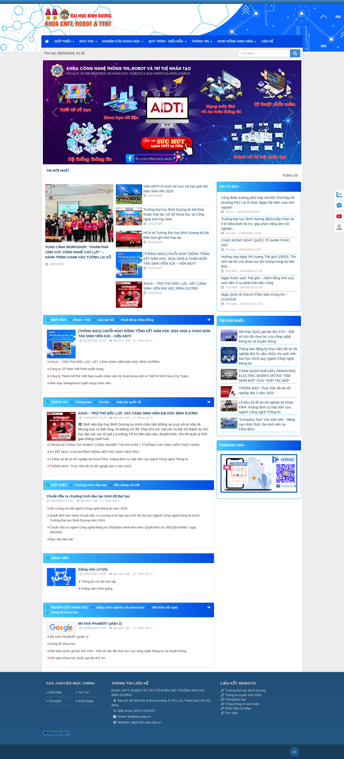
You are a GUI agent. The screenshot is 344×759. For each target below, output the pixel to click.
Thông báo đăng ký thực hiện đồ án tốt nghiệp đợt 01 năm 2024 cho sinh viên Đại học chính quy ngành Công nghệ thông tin (268, 356)
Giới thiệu (55, 692)
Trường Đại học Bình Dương (245, 690)
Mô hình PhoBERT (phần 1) (69, 637)
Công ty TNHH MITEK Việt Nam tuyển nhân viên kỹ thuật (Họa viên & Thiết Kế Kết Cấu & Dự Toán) (119, 376)
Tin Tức (83, 692)
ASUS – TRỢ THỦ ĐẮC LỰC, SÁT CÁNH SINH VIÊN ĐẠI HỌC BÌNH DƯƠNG (105, 362)
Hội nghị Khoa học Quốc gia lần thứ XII (77, 658)
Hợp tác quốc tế (128, 402)
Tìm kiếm (55, 701)
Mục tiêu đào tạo (61, 539)
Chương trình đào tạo (91, 485)
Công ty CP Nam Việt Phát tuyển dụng (77, 369)
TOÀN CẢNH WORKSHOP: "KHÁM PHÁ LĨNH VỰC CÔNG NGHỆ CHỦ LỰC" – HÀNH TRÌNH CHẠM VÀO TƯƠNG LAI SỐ (78, 252)
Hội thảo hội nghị (164, 607)
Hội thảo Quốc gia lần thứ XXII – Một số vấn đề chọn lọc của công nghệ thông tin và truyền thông (118, 651)
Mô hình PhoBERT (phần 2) (100, 623)
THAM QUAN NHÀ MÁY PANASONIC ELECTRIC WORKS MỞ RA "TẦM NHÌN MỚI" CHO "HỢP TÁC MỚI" (267, 376)
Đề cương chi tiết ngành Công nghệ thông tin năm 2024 (89, 508)
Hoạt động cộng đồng (137, 320)
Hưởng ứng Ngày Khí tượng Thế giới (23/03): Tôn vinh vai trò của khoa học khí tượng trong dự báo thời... (258, 261)
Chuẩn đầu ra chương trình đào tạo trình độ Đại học (88, 496)
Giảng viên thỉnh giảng (97, 588)
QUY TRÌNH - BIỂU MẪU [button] (167, 42)
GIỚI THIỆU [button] (65, 42)
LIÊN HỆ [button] (267, 41)
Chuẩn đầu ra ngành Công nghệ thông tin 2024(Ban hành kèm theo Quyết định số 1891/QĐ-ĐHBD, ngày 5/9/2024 (123, 530)
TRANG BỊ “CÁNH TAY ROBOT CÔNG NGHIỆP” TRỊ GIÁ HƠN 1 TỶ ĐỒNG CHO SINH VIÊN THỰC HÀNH (124, 445)
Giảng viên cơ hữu (93, 569)
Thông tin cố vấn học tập (98, 581)
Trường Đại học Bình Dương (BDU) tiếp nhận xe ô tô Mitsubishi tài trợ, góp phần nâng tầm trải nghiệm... (257, 224)
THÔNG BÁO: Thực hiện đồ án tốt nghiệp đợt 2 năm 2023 (90, 466)
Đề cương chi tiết (126, 485)
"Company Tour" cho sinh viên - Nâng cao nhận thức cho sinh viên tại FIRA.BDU (267, 424)
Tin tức (104, 402)
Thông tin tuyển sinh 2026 (243, 695)
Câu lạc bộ (106, 320)
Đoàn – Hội (82, 320)
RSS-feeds (86, 701)
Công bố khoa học (64, 612)
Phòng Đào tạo (235, 699)
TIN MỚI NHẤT (57, 171)
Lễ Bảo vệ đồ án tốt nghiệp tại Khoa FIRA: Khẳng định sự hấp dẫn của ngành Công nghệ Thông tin (119, 459)
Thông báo (83, 402)
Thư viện (231, 713)
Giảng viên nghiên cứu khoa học (120, 607)
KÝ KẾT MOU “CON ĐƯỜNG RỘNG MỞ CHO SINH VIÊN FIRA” (95, 452)
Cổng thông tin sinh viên (242, 704)
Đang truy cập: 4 (56, 733)
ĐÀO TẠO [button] (88, 42)
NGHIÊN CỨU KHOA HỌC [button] (122, 42)
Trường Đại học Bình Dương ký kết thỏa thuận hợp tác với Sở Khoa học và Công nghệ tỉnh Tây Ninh (174, 214)
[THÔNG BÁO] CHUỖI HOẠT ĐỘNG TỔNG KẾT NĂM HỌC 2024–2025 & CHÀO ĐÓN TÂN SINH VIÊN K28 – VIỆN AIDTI (177, 258)
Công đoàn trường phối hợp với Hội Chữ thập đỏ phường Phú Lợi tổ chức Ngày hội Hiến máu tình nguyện (257, 202)
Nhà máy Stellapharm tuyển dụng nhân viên (80, 383)
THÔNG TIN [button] (202, 42)
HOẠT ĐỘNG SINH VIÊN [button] (236, 42)
